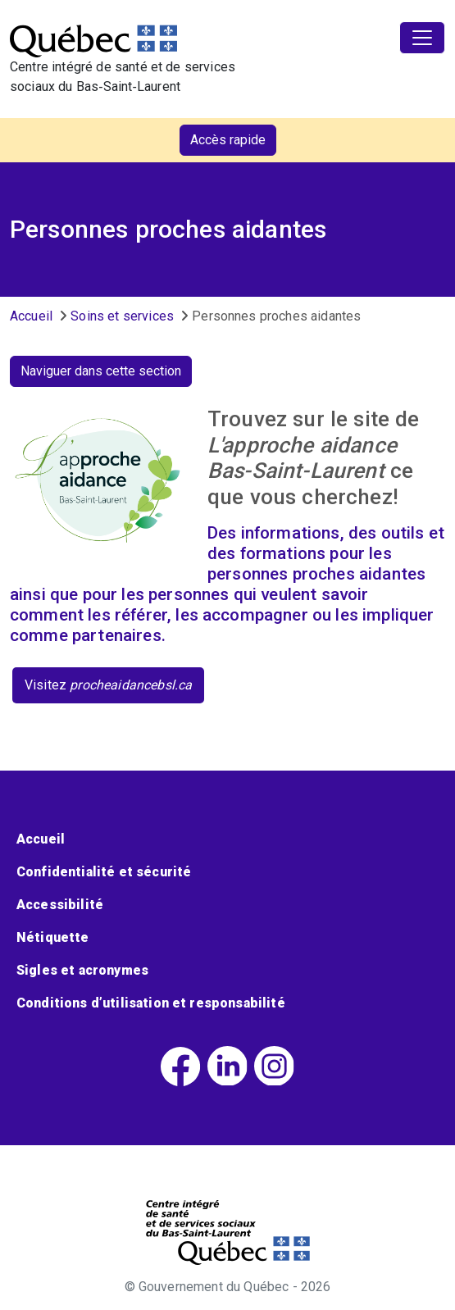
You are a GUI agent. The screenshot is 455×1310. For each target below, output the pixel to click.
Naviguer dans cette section (100, 371)
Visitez (108, 685)
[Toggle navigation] (422, 37)
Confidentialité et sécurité (103, 872)
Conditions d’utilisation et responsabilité (150, 1003)
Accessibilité (59, 904)
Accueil (31, 316)
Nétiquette (52, 937)
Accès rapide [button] (228, 140)
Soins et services (122, 316)
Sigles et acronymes (82, 970)
